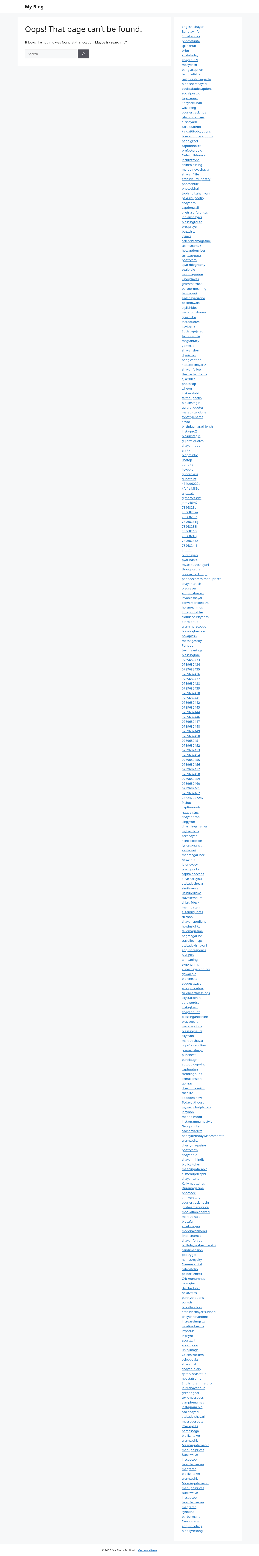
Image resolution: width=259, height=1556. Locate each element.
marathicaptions (194, 412)
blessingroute (192, 222)
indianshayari (192, 217)
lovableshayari (192, 598)
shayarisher (190, 350)
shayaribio (189, 1155)
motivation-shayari (196, 1212)
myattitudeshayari (195, 564)
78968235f (190, 517)
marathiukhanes (194, 312)
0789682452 (191, 745)
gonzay (187, 1083)
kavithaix (188, 326)
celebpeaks (190, 1359)
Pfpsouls (188, 1331)
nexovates (189, 1293)
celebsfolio (190, 1269)
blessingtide (191, 655)
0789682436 (191, 674)
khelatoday (190, 55)
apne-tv (187, 464)
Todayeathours (193, 1102)
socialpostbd (191, 93)
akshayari (189, 850)
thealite (187, 1093)
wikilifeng (189, 107)
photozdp (189, 384)
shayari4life (190, 174)
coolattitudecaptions (197, 88)
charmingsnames (195, 826)
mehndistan (191, 907)
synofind (188, 1512)
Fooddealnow (192, 1098)
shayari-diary (191, 1369)
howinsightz (191, 926)
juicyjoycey (190, 864)
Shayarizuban (192, 103)
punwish (188, 1302)
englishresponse (194, 950)
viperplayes (190, 279)
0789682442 (191, 702)
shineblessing (192, 165)
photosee (189, 1193)
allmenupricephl (194, 1174)
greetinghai (190, 1393)
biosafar (188, 1221)
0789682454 (191, 755)
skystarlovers (191, 997)
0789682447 (191, 721)
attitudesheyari (193, 883)
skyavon (188, 1036)
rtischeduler (191, 1288)
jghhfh (187, 550)
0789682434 (191, 664)
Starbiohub (190, 622)
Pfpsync (187, 1336)
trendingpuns (192, 1074)
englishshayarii (193, 593)
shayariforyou (192, 1240)
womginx (189, 1283)
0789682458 (191, 774)
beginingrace (191, 255)
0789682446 (191, 717)
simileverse (190, 888)
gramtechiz (190, 1440)
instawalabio (191, 393)
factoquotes (191, 322)
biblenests (189, 978)
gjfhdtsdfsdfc (191, 498)
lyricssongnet (192, 845)
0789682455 (191, 759)
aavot (186, 422)
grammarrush (192, 283)
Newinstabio (191, 1521)
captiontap (190, 1069)
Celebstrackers (193, 1355)
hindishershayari (194, 84)
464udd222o (191, 483)
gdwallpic (189, 974)
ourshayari (190, 555)
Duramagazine (193, 1188)
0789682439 (191, 688)
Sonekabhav (191, 36)
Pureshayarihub (193, 1388)
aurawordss (190, 1002)
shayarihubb (191, 445)
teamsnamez (191, 245)
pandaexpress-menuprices (201, 579)
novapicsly (189, 636)
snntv (186, 450)
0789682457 (191, 769)
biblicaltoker (191, 1164)
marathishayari (193, 1040)
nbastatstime (191, 1378)
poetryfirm (190, 1150)
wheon (187, 388)
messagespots (192, 1421)
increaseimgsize (194, 1321)
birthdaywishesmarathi (199, 1245)
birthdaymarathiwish (197, 426)
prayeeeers (190, 1021)
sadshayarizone (193, 298)
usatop (187, 460)
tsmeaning (190, 959)
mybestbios (190, 831)
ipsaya (186, 236)
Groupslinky (191, 1126)
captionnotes (191, 146)
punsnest (189, 1055)
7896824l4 (189, 545)
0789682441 (191, 698)
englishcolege (192, 1526)
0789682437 (191, 679)
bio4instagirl (191, 403)
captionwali (190, 207)
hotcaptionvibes (194, 250)
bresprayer (190, 226)
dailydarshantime (195, 1316)
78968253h (190, 526)
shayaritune (191, 1178)
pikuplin (188, 955)
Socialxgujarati (193, 331)
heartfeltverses (193, 1464)
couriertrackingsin (195, 1202)
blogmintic (190, 455)
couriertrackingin (194, 574)
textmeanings (192, 650)
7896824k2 (190, 541)
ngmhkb (188, 493)
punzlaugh (190, 1059)
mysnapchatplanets (196, 1107)
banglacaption (192, 69)
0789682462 (191, 793)
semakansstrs (192, 1078)
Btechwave (190, 1454)
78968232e (190, 512)
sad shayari (190, 1412)
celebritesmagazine (196, 241)
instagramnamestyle (197, 1121)
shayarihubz (191, 1012)
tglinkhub (189, 45)
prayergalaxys (192, 1050)
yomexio (188, 345)
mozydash (189, 65)
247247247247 (193, 798)
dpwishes (189, 355)
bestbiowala (191, 303)
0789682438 (191, 683)
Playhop (188, 1112)
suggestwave (191, 983)
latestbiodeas (192, 1307)
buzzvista (189, 231)
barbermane (191, 1516)
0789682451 (191, 740)
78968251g (190, 521)
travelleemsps (192, 940)
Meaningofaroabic (195, 1445)
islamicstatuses (193, 117)
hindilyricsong (192, 1531)
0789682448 (191, 726)
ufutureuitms (191, 893)
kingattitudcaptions (196, 131)
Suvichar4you (192, 879)
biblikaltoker (191, 1435)
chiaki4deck (190, 902)
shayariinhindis (193, 1159)
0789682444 (191, 712)
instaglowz (190, 1007)
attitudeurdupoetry (196, 179)
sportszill (188, 1340)
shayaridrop (191, 817)
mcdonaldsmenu (194, 1231)
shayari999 (190, 60)
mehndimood (192, 1117)
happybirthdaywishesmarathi (203, 1136)
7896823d (189, 507)
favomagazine (192, 931)
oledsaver (189, 588)
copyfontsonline (194, 1045)
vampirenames (193, 1402)
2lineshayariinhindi (196, 969)
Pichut (186, 802)
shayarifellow (191, 369)
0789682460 (191, 783)
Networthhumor (194, 155)
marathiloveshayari (196, 169)
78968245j (189, 536)
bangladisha (191, 74)
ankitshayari (191, 1226)
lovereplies (190, 1426)
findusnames (191, 1235)
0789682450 (191, 736)
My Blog (34, 6)
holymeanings (192, 607)
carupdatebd (191, 127)
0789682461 (191, 788)
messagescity (192, 641)
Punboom (189, 645)
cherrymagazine (194, 1145)
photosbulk (190, 184)
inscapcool (190, 1459)
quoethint (189, 479)
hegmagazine (192, 936)
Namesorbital (192, 1264)
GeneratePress (147, 1550)
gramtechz (190, 1140)
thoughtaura (191, 569)
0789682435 (191, 669)
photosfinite (191, 41)
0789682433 (191, 660)
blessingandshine (195, 1016)
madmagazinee (193, 855)
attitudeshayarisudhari (199, 1312)
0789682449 (191, 731)
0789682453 (191, 750)
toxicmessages (193, 1397)
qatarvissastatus (194, 1374)
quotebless (190, 474)
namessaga (190, 1431)
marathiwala (191, 1216)
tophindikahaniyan (196, 193)
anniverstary (191, 1197)
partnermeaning (194, 288)
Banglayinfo (191, 31)
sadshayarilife (192, 1131)
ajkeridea (189, 379)
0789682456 (191, 764)
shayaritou (190, 203)
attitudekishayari (194, 945)
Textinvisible (191, 336)
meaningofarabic (194, 1169)
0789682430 (191, 693)
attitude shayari (193, 1416)
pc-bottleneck (192, 1274)
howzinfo (189, 860)
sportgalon (190, 1345)
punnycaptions (193, 1297)
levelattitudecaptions (197, 136)
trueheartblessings (196, 993)
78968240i (189, 531)
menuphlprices (193, 1450)
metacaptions (192, 1026)
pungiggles (190, 812)
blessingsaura (192, 1031)
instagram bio (192, 1407)
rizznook (188, 917)
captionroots (191, 807)
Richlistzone (191, 160)
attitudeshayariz (194, 364)
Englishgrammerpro (197, 1383)
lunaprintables (193, 612)
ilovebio (187, 469)
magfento (189, 1469)
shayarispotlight (194, 921)
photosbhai (190, 188)
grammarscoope (194, 626)
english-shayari (193, 26)
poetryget (189, 1254)
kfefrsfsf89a (190, 488)
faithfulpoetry (192, 398)
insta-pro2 (189, 431)
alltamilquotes (192, 912)
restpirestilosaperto (196, 79)
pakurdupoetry (193, 198)
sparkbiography (193, 264)
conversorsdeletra (195, 602)
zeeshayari (190, 836)
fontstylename (192, 417)
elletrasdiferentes (195, 212)
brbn (185, 50)
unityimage (190, 1350)
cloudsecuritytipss (195, 617)
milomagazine (192, 274)
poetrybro (189, 260)
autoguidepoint (193, 1064)
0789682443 (191, 707)
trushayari (189, 293)
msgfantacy (190, 341)
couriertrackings (194, 112)
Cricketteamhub (194, 1278)
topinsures (190, 98)
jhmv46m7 (190, 502)
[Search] (83, 53)
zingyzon (188, 821)
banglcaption (191, 360)
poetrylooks (190, 869)
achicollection (192, 840)
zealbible (188, 269)
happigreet (190, 141)
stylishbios (190, 307)
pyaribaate (190, 560)
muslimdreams (193, 1326)
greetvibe (189, 317)
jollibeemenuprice (195, 1207)
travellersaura (192, 898)
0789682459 (191, 779)
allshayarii (189, 122)
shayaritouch (191, 583)
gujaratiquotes (193, 407)
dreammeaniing (194, 1088)
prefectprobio (192, 150)
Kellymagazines (193, 1183)
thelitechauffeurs (194, 374)
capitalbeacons (193, 874)
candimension (192, 1250)
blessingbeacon (193, 631)
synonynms (190, 964)
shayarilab (189, 1364)
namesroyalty (192, 1259)
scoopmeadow (193, 988)
